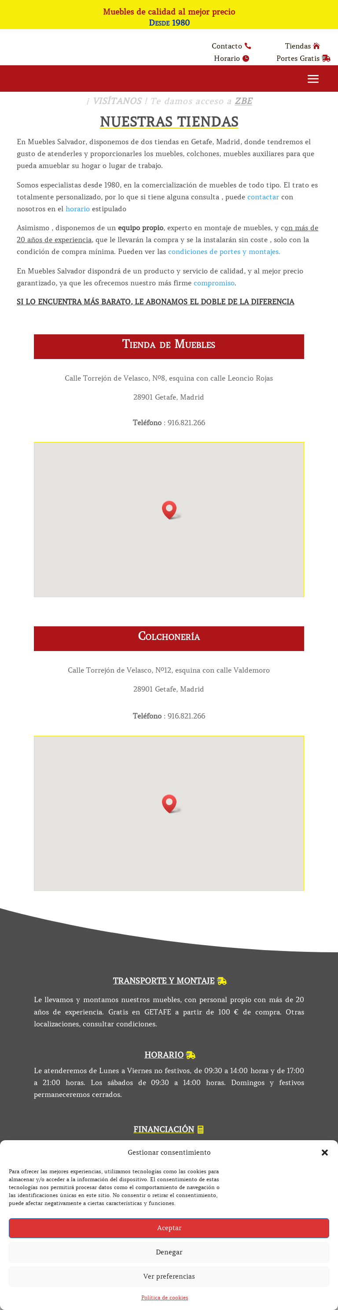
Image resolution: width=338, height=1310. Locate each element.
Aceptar (169, 1228)
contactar (263, 196)
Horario (227, 58)
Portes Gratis (298, 58)
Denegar (169, 1252)
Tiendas (298, 45)
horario (76, 208)
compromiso (214, 282)
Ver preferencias (169, 1276)
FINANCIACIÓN (163, 1129)
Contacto (227, 45)
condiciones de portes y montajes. (224, 251)
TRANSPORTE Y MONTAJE (163, 981)
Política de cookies (164, 1297)
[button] (324, 1152)
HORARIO (164, 1055)
